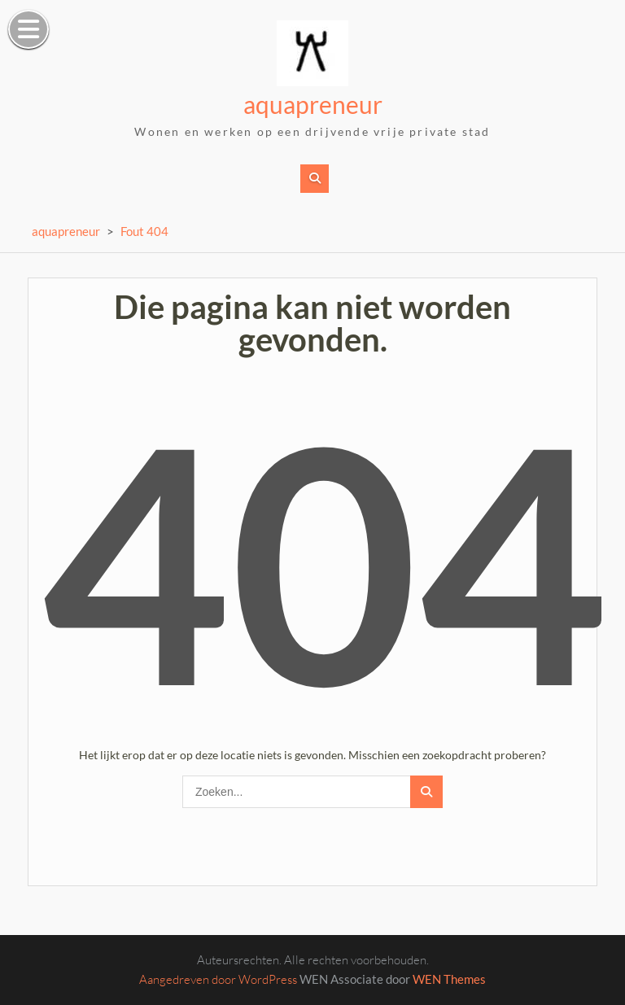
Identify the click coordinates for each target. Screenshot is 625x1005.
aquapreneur (312, 104)
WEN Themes (449, 979)
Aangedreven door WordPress (218, 979)
